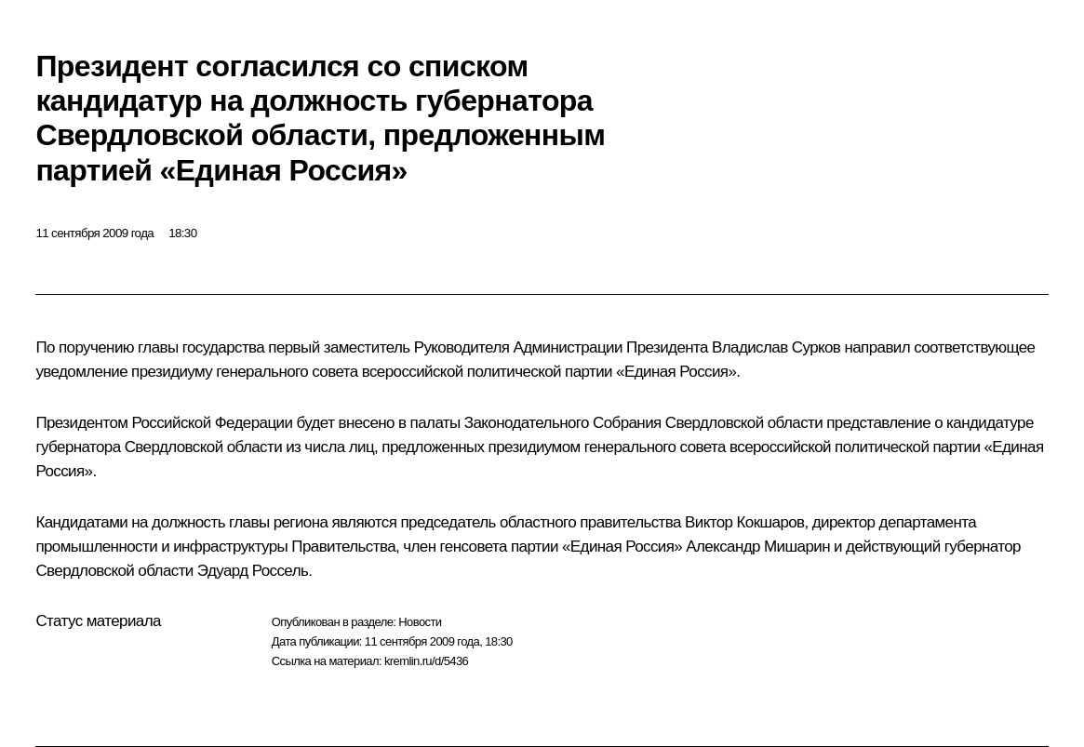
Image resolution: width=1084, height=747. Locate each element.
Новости (419, 622)
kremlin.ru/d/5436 (426, 661)
